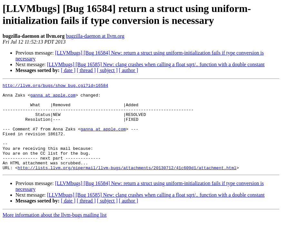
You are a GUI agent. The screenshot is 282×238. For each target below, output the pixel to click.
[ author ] (128, 70)
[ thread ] (86, 70)
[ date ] (68, 70)
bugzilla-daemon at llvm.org (95, 36)
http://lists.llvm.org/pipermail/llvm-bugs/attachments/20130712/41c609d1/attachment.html (127, 185)
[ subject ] (107, 70)
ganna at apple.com (52, 98)
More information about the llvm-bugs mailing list (55, 232)
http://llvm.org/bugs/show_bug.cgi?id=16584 (55, 86)
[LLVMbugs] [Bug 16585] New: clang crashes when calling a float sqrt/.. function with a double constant (156, 64)
